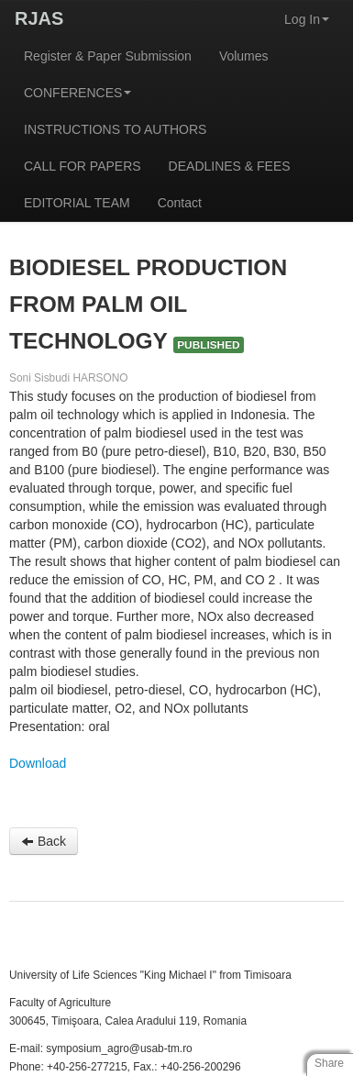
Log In (306, 19)
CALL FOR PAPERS (82, 166)
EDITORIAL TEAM (77, 202)
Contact (180, 202)
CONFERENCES (77, 92)
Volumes (244, 56)
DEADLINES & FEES (230, 166)
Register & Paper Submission (108, 56)
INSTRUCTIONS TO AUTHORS (115, 129)
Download (37, 763)
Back (43, 841)
